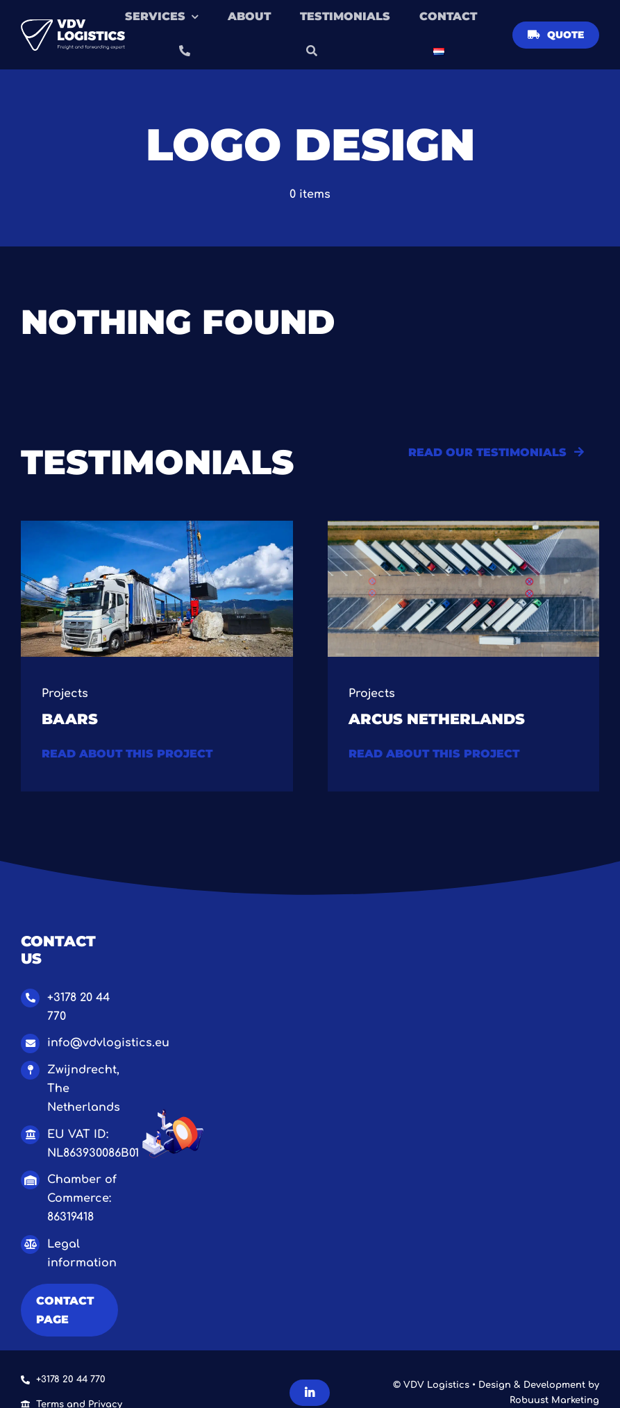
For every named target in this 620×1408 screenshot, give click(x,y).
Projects (65, 693)
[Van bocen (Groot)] (464, 526)
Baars (70, 719)
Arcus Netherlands (437, 719)
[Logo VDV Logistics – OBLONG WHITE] (73, 25)
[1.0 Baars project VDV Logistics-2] (157, 526)
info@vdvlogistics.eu (108, 1043)
